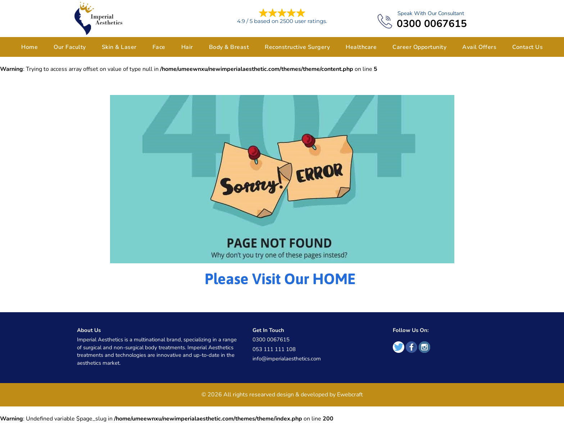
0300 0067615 (432, 23)
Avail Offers (479, 47)
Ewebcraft (350, 395)
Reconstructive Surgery (297, 47)
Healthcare (361, 47)
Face (159, 47)
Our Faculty (70, 47)
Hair (187, 47)
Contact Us (527, 47)
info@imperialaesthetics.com (287, 358)
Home (29, 47)
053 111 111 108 (274, 349)
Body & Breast (229, 47)
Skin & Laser (119, 47)
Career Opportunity (419, 47)
